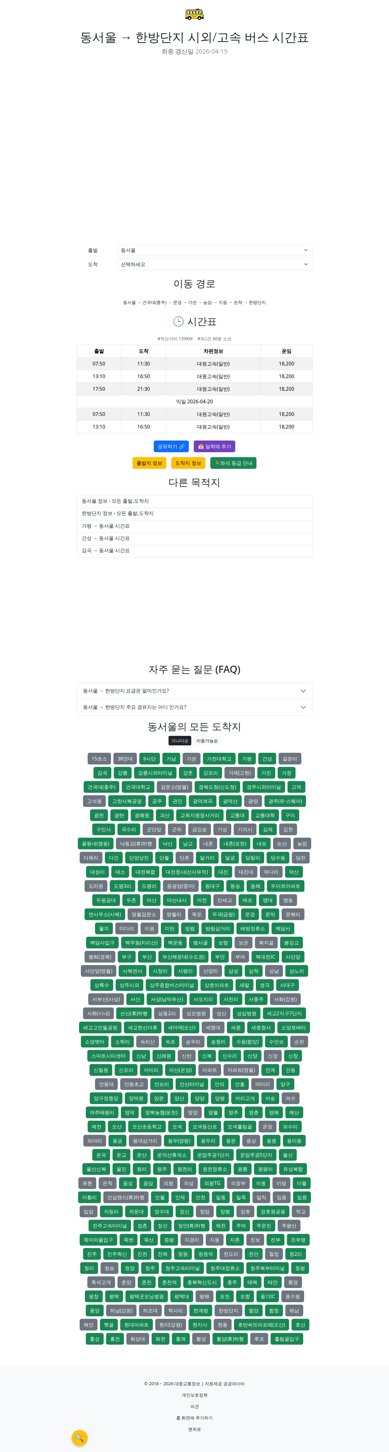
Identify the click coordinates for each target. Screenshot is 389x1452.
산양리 (210, 970)
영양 (193, 1112)
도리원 (96, 886)
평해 (204, 1296)
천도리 (231, 1254)
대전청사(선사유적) (187, 871)
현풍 (223, 1324)
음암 (148, 1183)
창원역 (205, 1254)
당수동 (278, 857)
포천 (225, 1296)
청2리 (295, 1254)
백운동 (175, 942)
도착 (93, 264)
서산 (135, 999)
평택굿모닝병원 (146, 1296)
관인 (177, 801)
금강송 (199, 829)
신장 (273, 1055)
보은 (243, 942)
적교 (301, 1211)
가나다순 (180, 741)
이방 (281, 1183)
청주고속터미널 (182, 1268)
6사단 (149, 758)
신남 (141, 1055)
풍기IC (267, 1296)
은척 (108, 1183)
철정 (274, 1254)
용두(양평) (179, 1140)
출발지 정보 (149, 463)
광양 (253, 801)
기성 (222, 829)
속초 (170, 1041)
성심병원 (246, 1013)
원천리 (184, 1169)
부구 (127, 956)
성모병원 (196, 1013)
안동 (291, 1070)
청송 (109, 1268)
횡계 (181, 1338)
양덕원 (136, 1098)
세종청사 (261, 1027)
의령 (168, 1183)
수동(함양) (247, 1041)
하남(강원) (121, 1310)
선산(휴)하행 (134, 1013)
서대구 (287, 985)
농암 (302, 843)
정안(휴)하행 (192, 1225)
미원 (149, 928)
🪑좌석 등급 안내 (233, 463)
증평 (169, 1239)
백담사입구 (102, 942)
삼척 (254, 970)
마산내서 (177, 900)
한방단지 (228, 1310)
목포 (197, 914)
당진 (301, 857)
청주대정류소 (225, 1268)
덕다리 (271, 871)
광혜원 (142, 815)
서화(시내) (98, 1013)
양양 (199, 1098)
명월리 (174, 914)
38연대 (125, 758)
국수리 (128, 829)
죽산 (149, 1239)
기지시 (245, 829)
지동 (215, 1239)
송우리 (193, 1041)
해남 (294, 1310)
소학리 (122, 1041)
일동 (221, 1197)
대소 (120, 871)
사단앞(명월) (99, 970)
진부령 (298, 1239)
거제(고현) (239, 772)
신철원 (100, 1070)
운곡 (101, 1154)
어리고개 (245, 1098)
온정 (267, 1126)
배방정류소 (252, 928)
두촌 (131, 900)
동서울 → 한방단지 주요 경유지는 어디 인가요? (134, 707)
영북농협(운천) (161, 1112)
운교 (121, 1154)
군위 (177, 829)
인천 (200, 1197)
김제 (268, 829)
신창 (293, 1055)
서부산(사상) (106, 999)
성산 (221, 1013)
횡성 (201, 1338)
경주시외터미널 (264, 787)
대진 (223, 871)
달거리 (207, 857)
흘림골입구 (287, 1338)
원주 (162, 1169)
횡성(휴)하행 (230, 1338)
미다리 (126, 928)
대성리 (97, 871)
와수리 (290, 1126)
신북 (207, 1055)
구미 (290, 815)
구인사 (103, 829)
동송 (235, 886)
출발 (93, 250)
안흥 (240, 1084)
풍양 (95, 1310)
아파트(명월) (241, 1070)
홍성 (95, 1338)
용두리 (208, 1140)
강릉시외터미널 (155, 772)
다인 (114, 857)
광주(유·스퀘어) (285, 801)
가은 (191, 758)
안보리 (161, 1084)
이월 (302, 1183)
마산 (152, 900)
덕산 (294, 871)
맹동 (288, 900)
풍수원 (292, 1296)
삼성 (233, 970)
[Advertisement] (133, 104)
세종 (236, 1027)
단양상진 (139, 857)
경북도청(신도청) (217, 787)
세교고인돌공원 (100, 1027)
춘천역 (169, 1282)
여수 (291, 1098)
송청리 (218, 1041)
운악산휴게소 (172, 1154)
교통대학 (265, 815)
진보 (255, 1239)
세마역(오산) (182, 1027)
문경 (250, 914)
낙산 (168, 843)
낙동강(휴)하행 (136, 843)
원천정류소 (215, 1169)
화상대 (137, 1338)
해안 (88, 1324)
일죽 (241, 1197)
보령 (223, 942)
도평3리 (122, 886)
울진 (121, 1169)
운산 (142, 1154)
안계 (270, 1070)
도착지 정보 (188, 463)
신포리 (126, 1070)
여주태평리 (102, 1112)
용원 (271, 1140)
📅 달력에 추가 (214, 446)
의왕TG (212, 1183)
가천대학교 (219, 758)
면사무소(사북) (105, 914)
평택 (114, 1296)
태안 (273, 1282)
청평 (300, 1268)
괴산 (165, 815)
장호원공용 (273, 1211)
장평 (225, 1211)
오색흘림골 (240, 1126)
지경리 (192, 1239)
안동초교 (134, 1084)
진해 (163, 1254)
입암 (88, 1211)
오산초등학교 (147, 1126)
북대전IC (265, 956)
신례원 (164, 1055)
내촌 (208, 843)
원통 (243, 1169)
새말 (244, 985)
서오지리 (203, 999)
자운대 (136, 1211)
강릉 (123, 772)
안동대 (106, 1084)
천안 (254, 1254)
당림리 (252, 857)
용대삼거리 (145, 1140)
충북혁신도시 (202, 1282)
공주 (157, 801)
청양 (130, 1268)
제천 (221, 1225)
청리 (89, 1268)
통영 (293, 1282)
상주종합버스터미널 (172, 985)
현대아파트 (136, 1324)
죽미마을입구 (98, 1239)
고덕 (296, 787)
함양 (254, 1310)
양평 (220, 1098)
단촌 (184, 857)
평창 (94, 1296)
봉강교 (291, 942)
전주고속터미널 (110, 1225)
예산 (294, 1112)
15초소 (99, 758)
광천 (99, 815)
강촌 (188, 772)
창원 (183, 1254)
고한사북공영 (127, 801)
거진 (266, 772)
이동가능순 (207, 741)
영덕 (130, 1112)
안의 (219, 1084)
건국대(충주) (101, 787)
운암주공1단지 (213, 1154)
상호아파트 (216, 985)
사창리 (160, 970)
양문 (159, 1098)
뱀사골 (200, 942)
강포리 (210, 772)
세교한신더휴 (142, 1027)
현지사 (200, 1324)
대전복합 (145, 871)
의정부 (238, 1183)
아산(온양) (180, 1070)
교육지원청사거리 (200, 815)
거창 (287, 772)
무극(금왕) (223, 914)
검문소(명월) (175, 787)
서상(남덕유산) (167, 999)
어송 (270, 1098)
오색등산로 (205, 1126)
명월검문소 (144, 914)
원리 (142, 1169)
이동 (261, 1183)
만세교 (224, 900)
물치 (104, 928)
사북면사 (132, 970)
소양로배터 (293, 1027)
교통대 (237, 815)
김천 (288, 829)
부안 (220, 956)
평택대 (181, 1296)
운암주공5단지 (256, 1154)
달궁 (230, 857)
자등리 (111, 1211)
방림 (190, 928)
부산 (147, 956)
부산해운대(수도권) (183, 956)
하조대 (150, 1310)
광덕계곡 (202, 801)
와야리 (94, 1140)
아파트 (209, 1070)
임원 (302, 1197)
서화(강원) (285, 999)
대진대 (246, 871)
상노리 (296, 970)
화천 (160, 1338)
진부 (275, 1239)
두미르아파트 (285, 886)
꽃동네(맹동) (95, 843)
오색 (177, 1126)
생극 (265, 985)
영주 (233, 1112)
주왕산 (289, 1225)
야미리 (262, 1084)
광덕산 (230, 801)
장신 (184, 1211)
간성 (267, 758)
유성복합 (293, 1169)
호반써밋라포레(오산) (261, 1324)
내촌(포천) (235, 843)
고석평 (94, 801)
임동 (282, 1197)
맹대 (268, 900)
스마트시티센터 (108, 1055)
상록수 (101, 985)
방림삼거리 (217, 928)
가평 (247, 758)
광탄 (119, 815)
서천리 (231, 999)
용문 (231, 1140)
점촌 (142, 1225)
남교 (188, 843)
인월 (160, 1197)
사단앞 (293, 956)
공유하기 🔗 (171, 446)
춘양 (126, 1282)
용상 (251, 1140)
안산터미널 (192, 1084)
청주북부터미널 (267, 1268)
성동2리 (167, 1013)
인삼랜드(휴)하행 (126, 1197)
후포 (259, 1338)
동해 (255, 886)
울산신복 (96, 1169)
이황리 (89, 1197)
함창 (274, 1310)
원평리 (265, 1169)
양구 (285, 1084)
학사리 (175, 1310)
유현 (87, 1183)
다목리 (91, 857)
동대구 (212, 886)
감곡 (102, 772)
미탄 (170, 928)
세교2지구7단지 (284, 1013)
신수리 (229, 1055)
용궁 (117, 1140)
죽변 (128, 1239)
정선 (163, 1225)
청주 (150, 1268)
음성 (128, 1183)
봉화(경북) (100, 956)
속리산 (147, 1041)
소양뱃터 (95, 1041)
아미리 (151, 1070)
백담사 (283, 928)
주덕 (241, 1225)
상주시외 (129, 985)
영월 (213, 1112)
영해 (274, 1112)
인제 (180, 1197)
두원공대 (106, 900)
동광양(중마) (181, 886)
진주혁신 (117, 1254)
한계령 (200, 1310)
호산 (300, 1324)
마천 (202, 900)
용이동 (294, 1140)
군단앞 (154, 829)
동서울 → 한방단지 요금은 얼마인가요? (126, 690)
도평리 (149, 886)
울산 (288, 1154)
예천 (96, 1126)
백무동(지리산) (141, 942)
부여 (240, 956)
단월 (164, 857)
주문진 (263, 1225)
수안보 (276, 1041)
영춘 (254, 1112)
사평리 (185, 970)
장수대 (161, 1211)
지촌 (235, 1239)
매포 (247, 900)
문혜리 (293, 914)
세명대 (213, 1027)
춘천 (147, 1282)
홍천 (115, 1338)
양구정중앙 (106, 1098)
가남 (171, 758)
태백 (252, 1282)
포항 (245, 1296)
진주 (92, 1254)
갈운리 (290, 758)
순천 (299, 1041)
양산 (179, 1098)
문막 (270, 914)
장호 (245, 1211)
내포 (262, 843)
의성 (189, 1183)
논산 (282, 843)
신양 (252, 1055)
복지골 (266, 942)
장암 (205, 1211)
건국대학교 (138, 787)
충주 (232, 1282)
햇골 (109, 1324)
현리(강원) (170, 1324)
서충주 (256, 999)
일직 (261, 1197)
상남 (274, 970)
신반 (187, 1055)
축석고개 (101, 1282)
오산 (117, 1126)
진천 (142, 1254)
